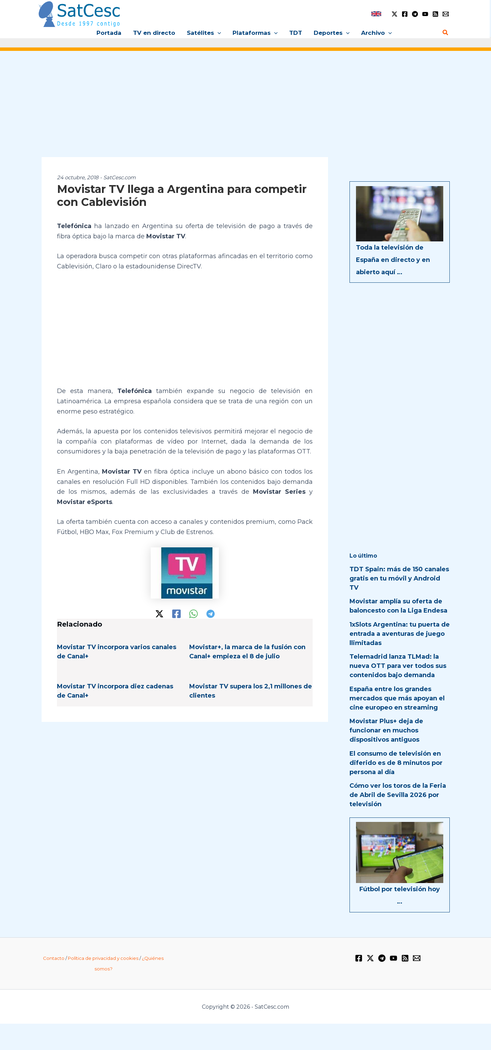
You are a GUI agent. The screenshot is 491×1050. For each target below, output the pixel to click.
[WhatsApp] (193, 614)
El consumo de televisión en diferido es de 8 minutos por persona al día (396, 763)
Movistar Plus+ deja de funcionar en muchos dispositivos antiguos (386, 730)
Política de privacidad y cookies (103, 958)
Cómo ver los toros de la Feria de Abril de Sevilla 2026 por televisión (397, 795)
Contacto (53, 958)
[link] (376, 14)
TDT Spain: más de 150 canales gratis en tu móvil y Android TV (399, 578)
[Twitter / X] (394, 14)
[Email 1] (446, 14)
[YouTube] (425, 14)
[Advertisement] (245, 108)
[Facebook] (405, 14)
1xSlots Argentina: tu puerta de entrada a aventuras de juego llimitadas (399, 634)
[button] (217, 33)
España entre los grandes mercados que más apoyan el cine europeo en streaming (397, 698)
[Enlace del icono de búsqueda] (446, 32)
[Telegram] (415, 14)
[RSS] (435, 14)
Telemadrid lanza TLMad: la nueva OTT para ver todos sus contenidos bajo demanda (397, 666)
